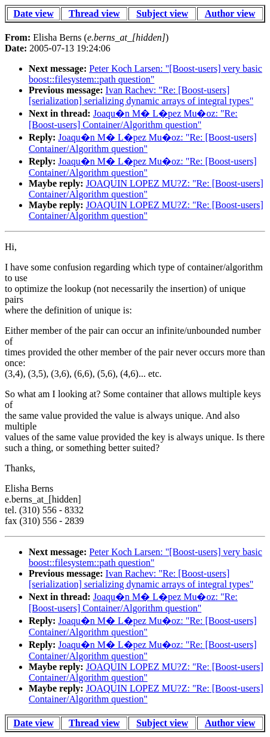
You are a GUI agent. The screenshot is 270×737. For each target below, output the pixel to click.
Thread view (94, 13)
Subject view (162, 13)
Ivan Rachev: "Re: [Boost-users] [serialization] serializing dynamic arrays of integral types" (141, 95)
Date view (34, 13)
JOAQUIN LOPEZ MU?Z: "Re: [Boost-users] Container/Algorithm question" (146, 188)
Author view (230, 13)
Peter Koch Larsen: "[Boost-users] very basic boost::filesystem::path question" (145, 73)
